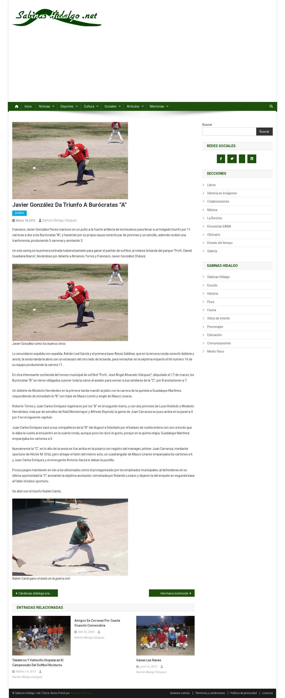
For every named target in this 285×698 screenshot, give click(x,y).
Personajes (215, 327)
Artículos (133, 106)
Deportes (67, 106)
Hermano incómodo (174, 593)
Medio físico (215, 351)
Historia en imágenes (222, 193)
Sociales (110, 106)
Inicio (28, 106)
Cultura (89, 106)
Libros (211, 185)
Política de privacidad (243, 693)
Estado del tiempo (220, 243)
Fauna (211, 310)
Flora (210, 302)
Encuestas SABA (219, 226)
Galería (212, 251)
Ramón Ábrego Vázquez (60, 220)
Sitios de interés (218, 318)
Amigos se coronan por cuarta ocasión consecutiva (97, 623)
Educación (214, 335)
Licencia (267, 693)
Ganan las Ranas (148, 660)
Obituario (213, 234)
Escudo (212, 285)
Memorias (157, 106)
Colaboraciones (218, 201)
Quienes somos (180, 693)
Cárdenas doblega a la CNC (37, 593)
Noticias (44, 106)
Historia (212, 293)
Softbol (19, 213)
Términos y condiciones (210, 693)
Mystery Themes (80, 693)
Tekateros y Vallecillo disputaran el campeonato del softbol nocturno (37, 662)
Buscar (207, 124)
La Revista (214, 218)
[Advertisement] (142, 68)
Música (212, 210)
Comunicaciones (219, 343)
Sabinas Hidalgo (218, 277)
